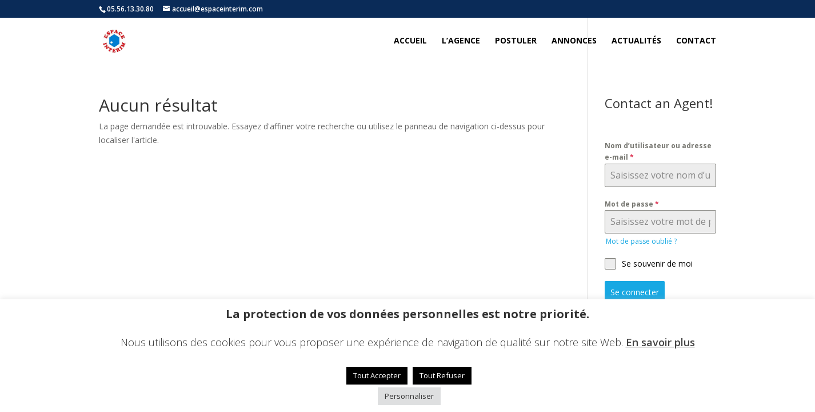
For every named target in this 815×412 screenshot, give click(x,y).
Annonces (574, 41)
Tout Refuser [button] (442, 375)
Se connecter (634, 292)
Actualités (636, 41)
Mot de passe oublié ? (641, 241)
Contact (696, 41)
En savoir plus (660, 342)
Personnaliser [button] (409, 396)
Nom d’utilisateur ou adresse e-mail (658, 151)
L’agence (461, 41)
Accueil (410, 41)
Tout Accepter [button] (377, 375)
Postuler (516, 41)
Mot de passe (632, 204)
